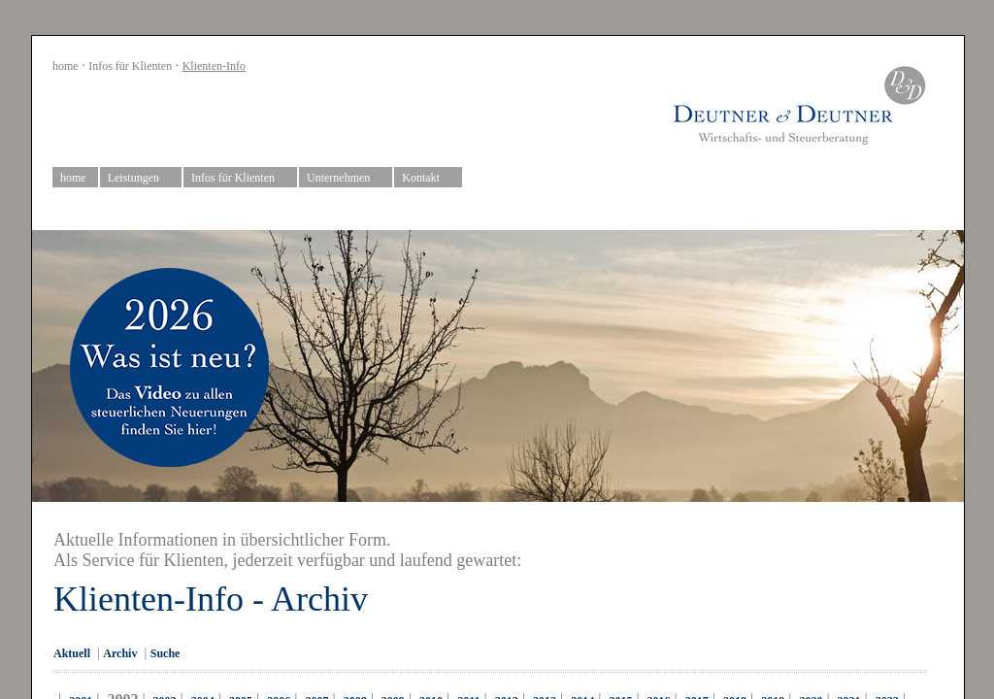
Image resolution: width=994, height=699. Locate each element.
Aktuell (71, 653)
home (65, 66)
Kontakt (428, 178)
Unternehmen (346, 178)
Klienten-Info (214, 66)
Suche (165, 653)
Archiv (120, 653)
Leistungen (141, 178)
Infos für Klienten (130, 66)
